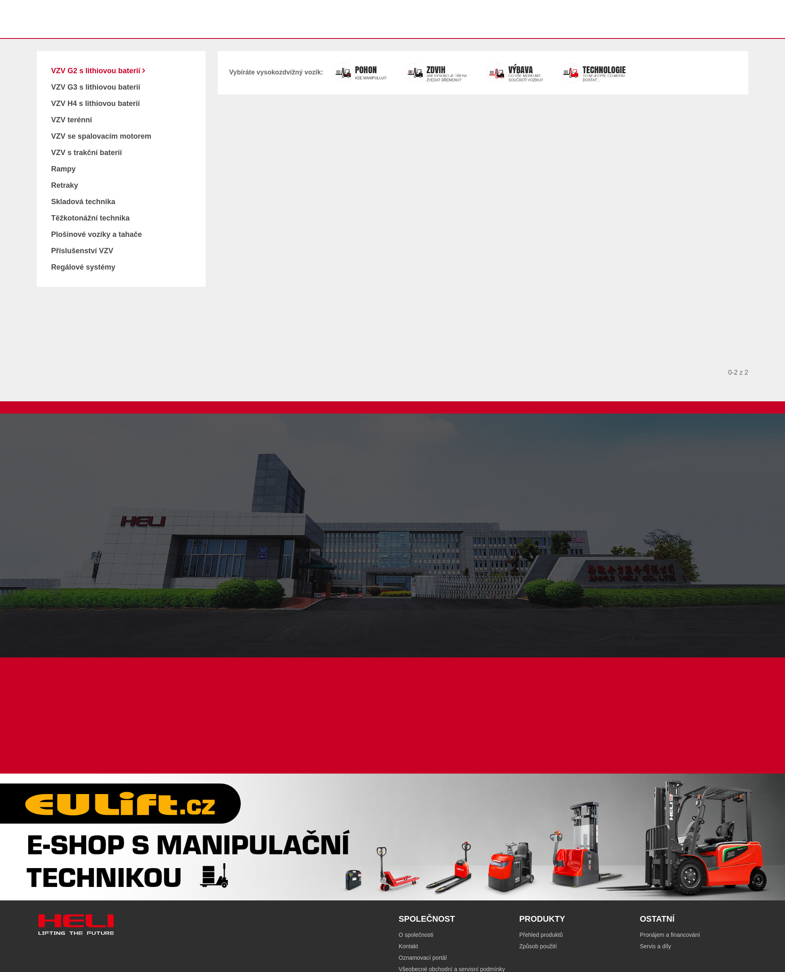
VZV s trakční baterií (86, 152)
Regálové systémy (83, 267)
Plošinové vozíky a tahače (96, 234)
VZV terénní (71, 120)
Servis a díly (655, 946)
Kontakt (408, 946)
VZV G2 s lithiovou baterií (96, 71)
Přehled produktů (541, 935)
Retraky (64, 185)
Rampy (63, 169)
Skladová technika (83, 202)
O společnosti (416, 935)
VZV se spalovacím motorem (101, 136)
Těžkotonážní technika (90, 218)
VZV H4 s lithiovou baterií (95, 103)
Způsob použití (538, 946)
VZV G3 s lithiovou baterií (95, 87)
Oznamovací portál (423, 957)
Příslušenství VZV (82, 251)
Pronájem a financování (670, 935)
